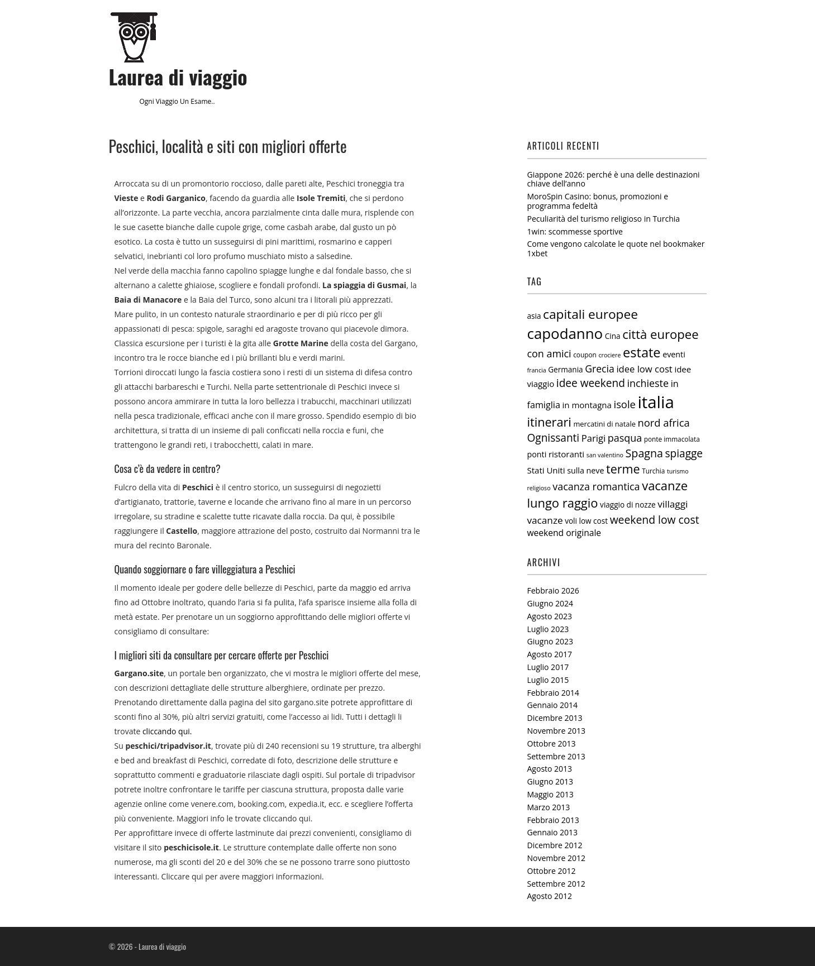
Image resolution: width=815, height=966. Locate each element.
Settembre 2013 (556, 756)
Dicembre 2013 (555, 717)
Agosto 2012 (550, 896)
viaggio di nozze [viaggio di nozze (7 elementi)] (628, 505)
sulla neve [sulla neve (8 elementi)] (585, 470)
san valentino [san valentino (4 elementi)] (605, 455)
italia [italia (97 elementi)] (655, 402)
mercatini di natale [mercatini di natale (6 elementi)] (604, 424)
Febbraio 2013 (553, 820)
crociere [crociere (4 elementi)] (609, 355)
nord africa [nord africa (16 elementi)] (664, 422)
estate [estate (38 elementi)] (642, 352)
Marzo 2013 (548, 807)
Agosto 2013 (550, 768)
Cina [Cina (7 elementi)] (613, 336)
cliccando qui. (167, 731)
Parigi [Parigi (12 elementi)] (594, 438)
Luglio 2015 (548, 680)
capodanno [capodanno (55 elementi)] (565, 333)
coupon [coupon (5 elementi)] (585, 354)
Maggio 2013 (550, 794)
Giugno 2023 (550, 641)
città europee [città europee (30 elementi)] (660, 334)
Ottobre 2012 (551, 870)
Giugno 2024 (550, 603)
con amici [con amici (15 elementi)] (549, 353)
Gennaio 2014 (552, 705)
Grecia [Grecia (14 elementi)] (599, 368)
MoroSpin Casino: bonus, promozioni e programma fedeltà (598, 201)
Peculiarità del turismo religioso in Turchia (603, 218)
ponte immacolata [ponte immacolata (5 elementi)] (672, 438)
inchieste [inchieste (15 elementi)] (648, 383)
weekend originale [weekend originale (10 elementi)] (564, 533)
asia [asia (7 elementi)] (534, 316)
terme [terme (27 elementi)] (623, 469)
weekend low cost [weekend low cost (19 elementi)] (654, 519)
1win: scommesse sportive (575, 231)
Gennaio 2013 (552, 832)
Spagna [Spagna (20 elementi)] (644, 453)
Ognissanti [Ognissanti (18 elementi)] (553, 438)
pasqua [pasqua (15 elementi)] (625, 437)
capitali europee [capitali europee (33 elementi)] (590, 314)
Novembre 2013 (556, 730)
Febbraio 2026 (553, 590)
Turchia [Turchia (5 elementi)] (653, 470)
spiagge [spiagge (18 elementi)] (684, 453)
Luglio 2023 (548, 629)
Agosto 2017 (550, 654)
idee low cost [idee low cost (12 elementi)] (644, 368)
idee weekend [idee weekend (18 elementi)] (590, 383)
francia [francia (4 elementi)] (536, 370)
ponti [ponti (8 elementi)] (537, 454)
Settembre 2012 (556, 883)
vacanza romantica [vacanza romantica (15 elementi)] (596, 486)
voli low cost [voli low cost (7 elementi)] (586, 521)
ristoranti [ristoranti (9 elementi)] (566, 454)
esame (200, 101)
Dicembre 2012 (555, 845)
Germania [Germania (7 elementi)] (565, 370)
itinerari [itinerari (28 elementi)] (549, 422)
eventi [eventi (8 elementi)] (674, 354)
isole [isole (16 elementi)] (625, 404)
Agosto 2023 (550, 616)
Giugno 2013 (550, 781)
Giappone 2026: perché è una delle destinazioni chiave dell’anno (613, 179)
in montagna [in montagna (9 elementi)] (587, 404)
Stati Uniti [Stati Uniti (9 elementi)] (546, 470)
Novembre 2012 (556, 858)
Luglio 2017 (548, 667)
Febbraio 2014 (553, 692)
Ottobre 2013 (551, 743)
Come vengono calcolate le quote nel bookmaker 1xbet (616, 248)
